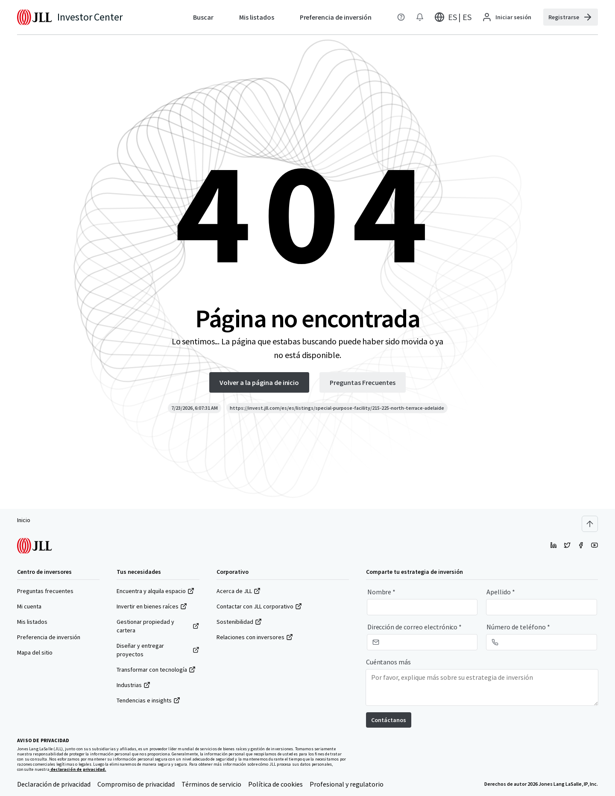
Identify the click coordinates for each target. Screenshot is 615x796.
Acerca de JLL (239, 591)
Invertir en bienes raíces (152, 606)
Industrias (133, 685)
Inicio (23, 520)
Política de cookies (275, 784)
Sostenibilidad (239, 622)
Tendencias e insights (148, 700)
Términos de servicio (211, 784)
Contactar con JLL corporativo (259, 606)
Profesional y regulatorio (347, 784)
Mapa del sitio (35, 652)
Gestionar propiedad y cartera (158, 626)
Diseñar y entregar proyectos (158, 650)
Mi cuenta (29, 606)
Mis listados (32, 622)
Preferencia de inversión (48, 637)
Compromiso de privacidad (136, 784)
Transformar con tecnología (156, 669)
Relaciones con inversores (255, 637)
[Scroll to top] (590, 524)
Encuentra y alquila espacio (155, 591)
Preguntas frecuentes (45, 591)
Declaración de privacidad (54, 784)
